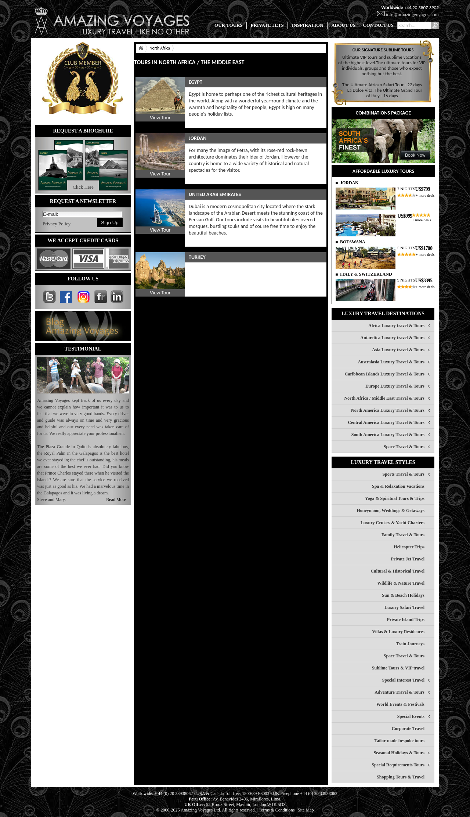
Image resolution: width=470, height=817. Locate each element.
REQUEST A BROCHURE (83, 131)
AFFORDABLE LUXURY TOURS (383, 171)
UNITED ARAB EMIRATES (215, 194)
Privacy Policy (56, 223)
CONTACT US (378, 25)
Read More (116, 499)
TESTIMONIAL (83, 349)
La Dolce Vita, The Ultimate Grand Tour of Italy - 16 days (384, 92)
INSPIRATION (307, 25)
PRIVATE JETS (267, 25)
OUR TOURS (228, 25)
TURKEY (197, 257)
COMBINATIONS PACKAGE (383, 113)
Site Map (306, 810)
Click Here (83, 187)
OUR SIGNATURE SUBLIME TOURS (383, 49)
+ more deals (425, 195)
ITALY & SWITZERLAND (366, 274)
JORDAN (197, 138)
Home (141, 48)
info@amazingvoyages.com (412, 14)
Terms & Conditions (277, 810)
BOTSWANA (352, 241)
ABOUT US (343, 25)
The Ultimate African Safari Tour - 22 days (382, 84)
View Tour (160, 118)
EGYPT (195, 82)
